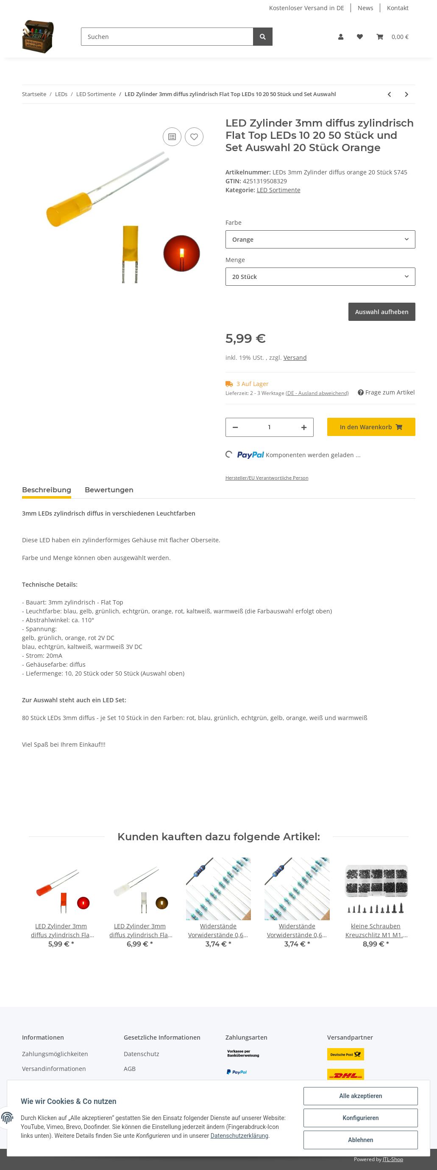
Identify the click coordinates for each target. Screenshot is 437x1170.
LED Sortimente (279, 190)
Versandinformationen (54, 1069)
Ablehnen (360, 1140)
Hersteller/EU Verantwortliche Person (267, 478)
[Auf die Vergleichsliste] (172, 136)
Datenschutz (141, 1054)
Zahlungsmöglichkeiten (55, 1054)
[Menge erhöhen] (304, 427)
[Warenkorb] (392, 36)
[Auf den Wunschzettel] (194, 136)
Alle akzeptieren (360, 1096)
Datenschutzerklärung (239, 1135)
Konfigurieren (360, 1118)
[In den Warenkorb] (371, 427)
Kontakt (398, 8)
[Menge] (269, 427)
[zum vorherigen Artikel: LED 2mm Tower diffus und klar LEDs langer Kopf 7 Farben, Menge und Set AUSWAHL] (389, 94)
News (365, 8)
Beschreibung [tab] (46, 490)
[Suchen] (167, 37)
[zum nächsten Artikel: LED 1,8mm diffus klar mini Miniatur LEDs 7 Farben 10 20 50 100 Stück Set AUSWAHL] (406, 94)
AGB (130, 1069)
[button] (340, 36)
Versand (295, 357)
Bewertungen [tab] (109, 490)
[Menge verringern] (235, 427)
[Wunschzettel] (360, 36)
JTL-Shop (393, 1159)
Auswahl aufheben (382, 312)
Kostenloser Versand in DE (306, 8)
